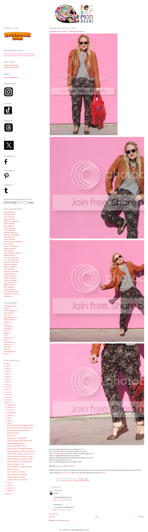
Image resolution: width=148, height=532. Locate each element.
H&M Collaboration (9, 212)
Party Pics (6, 322)
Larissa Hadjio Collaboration (11, 291)
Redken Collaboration (9, 255)
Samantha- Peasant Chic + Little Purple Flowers (66, 31)
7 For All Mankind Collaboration (12, 253)
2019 (7, 379)
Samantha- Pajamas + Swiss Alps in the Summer (19, 448)
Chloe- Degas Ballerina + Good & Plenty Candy (19, 459)
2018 (7, 382)
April (9, 483)
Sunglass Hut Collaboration (11, 246)
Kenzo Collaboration (9, 226)
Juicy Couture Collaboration (11, 257)
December (10, 405)
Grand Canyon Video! (12, 469)
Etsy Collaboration (9, 244)
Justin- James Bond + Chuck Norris (16, 472)
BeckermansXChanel (9, 214)
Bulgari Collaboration (9, 285)
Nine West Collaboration (10, 278)
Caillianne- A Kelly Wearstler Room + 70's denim (20, 456)
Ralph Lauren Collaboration (11, 271)
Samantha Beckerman (81, 480)
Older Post (141, 516)
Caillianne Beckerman (9, 67)
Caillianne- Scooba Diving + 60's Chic (17, 446)
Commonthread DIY (9, 237)
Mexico (6, 353)
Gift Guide (6, 347)
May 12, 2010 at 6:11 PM (62, 510)
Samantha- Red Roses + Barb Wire (16, 477)
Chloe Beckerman (8, 306)
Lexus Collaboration (9, 230)
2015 (7, 389)
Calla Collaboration (9, 282)
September (10, 412)
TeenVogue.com (8, 296)
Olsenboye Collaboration (10, 266)
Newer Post (52, 516)
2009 (7, 494)
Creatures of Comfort (65, 472)
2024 (7, 369)
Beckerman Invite (8, 342)
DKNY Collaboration (9, 239)
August (9, 415)
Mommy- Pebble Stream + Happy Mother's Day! (19, 466)
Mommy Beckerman (9, 317)
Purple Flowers (70, 466)
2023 (7, 371)
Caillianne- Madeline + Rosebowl (16, 443)
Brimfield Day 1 (11, 435)
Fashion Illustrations (9, 351)
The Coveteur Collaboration (11, 260)
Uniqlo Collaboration (9, 273)
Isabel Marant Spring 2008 (60, 453)
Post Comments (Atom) (62, 520)
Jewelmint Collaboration (10, 280)
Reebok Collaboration (9, 248)
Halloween (7, 338)
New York (6, 315)
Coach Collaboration (9, 217)
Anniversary (7, 344)
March (9, 485)
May (8, 423)
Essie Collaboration (9, 287)
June (8, 420)
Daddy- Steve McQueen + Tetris (15, 464)
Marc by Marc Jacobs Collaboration (13, 242)
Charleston (56, 490)
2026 (7, 363)
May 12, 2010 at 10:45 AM (62, 500)
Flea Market (7, 329)
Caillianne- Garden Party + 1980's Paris (17, 479)
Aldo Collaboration (9, 289)
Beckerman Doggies (9, 310)
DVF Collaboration (9, 269)
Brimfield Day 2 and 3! (13, 433)
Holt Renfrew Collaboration (11, 294)
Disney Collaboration (9, 219)
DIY (5, 324)
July (8, 418)
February (9, 488)
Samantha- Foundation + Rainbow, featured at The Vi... (21, 451)
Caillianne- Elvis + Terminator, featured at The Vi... (20, 453)
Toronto (6, 308)
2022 (7, 374)
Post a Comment (53, 514)
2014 (7, 392)
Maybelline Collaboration (10, 264)
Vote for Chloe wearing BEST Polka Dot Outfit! (19, 440)
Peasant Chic (58, 466)
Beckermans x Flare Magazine (12, 235)
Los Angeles (7, 326)
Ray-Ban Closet (67, 480)
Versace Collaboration (9, 228)
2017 (7, 384)
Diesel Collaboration (9, 223)
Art (5, 335)
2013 (7, 394)
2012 (7, 397)
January (9, 490)
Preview (6, 331)
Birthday (6, 333)
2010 (7, 402)
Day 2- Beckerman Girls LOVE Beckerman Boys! (20, 428)
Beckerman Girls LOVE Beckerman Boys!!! (18, 430)
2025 (7, 366)
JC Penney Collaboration (10, 276)
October (9, 410)
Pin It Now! (102, 472)
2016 (7, 387)
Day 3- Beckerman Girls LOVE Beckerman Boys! (20, 425)
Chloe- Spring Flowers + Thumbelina (17, 474)
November (10, 407)
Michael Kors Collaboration (11, 262)
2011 (7, 400)
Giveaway (6, 349)
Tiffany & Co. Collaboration (11, 221)
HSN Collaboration (9, 251)
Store (5, 340)
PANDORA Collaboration (10, 232)
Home (97, 516)
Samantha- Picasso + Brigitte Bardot (16, 438)
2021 (7, 376)
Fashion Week (7, 313)
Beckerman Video (8, 319)
